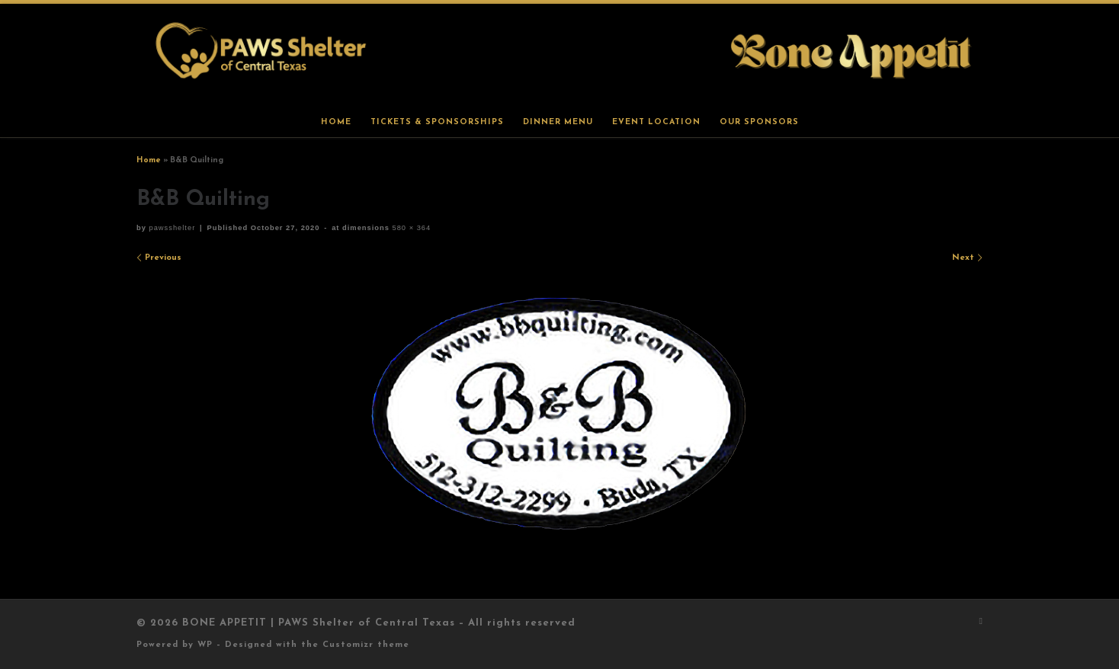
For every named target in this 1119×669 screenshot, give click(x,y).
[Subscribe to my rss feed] (981, 622)
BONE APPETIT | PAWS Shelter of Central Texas (318, 623)
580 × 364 (410, 228)
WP (205, 645)
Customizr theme (365, 645)
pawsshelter (172, 228)
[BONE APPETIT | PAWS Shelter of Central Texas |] (559, 55)
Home (148, 160)
